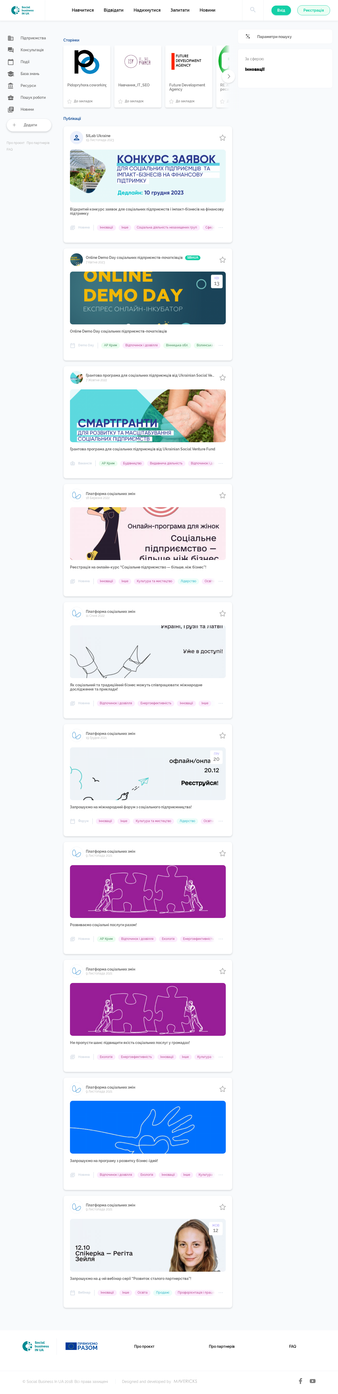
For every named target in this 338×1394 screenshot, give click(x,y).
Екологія (168, 939)
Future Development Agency (187, 87)
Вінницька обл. (177, 345)
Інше (124, 227)
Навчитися (83, 10)
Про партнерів (38, 143)
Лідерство (188, 581)
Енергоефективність (155, 703)
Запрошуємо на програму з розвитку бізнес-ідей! (114, 1161)
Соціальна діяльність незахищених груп (167, 227)
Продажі (162, 1292)
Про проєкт (16, 143)
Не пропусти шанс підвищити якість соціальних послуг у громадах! (130, 1043)
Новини (207, 10)
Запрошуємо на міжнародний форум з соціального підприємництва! (131, 807)
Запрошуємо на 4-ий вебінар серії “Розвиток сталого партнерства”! (130, 1278)
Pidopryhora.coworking (86, 85)
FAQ (10, 149)
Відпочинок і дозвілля (141, 345)
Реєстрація (313, 10)
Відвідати (114, 10)
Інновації (106, 227)
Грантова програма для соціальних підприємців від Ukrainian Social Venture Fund (150, 375)
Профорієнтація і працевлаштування (206, 1292)
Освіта (210, 581)
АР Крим (110, 345)
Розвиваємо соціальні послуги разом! (103, 925)
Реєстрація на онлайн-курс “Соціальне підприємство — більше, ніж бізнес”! (138, 567)
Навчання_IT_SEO (134, 85)
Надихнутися (147, 10)
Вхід (281, 10)
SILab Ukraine (98, 136)
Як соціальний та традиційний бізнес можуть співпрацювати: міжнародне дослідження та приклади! (136, 687)
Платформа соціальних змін (110, 494)
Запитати (180, 10)
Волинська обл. (208, 345)
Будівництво (132, 463)
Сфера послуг (216, 227)
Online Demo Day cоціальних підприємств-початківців (143, 257)
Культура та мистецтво (154, 581)
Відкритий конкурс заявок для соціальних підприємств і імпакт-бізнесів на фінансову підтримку (147, 211)
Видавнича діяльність (166, 463)
